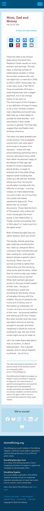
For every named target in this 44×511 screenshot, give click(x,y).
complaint (29, 140)
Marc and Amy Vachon (27, 31)
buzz (30, 57)
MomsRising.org (21, 4)
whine (9, 182)
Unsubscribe (21, 499)
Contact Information (11, 497)
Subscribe (31, 499)
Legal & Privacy (9, 499)
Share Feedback (27, 497)
